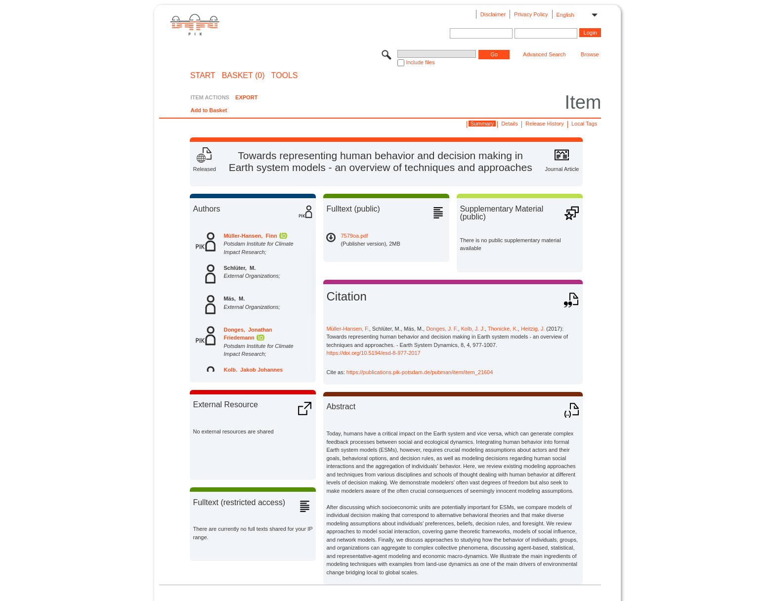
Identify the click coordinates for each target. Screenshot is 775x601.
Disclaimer (493, 14)
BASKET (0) (243, 76)
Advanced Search (544, 54)
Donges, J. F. (442, 329)
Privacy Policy (531, 14)
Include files (420, 62)
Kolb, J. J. (473, 329)
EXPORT (246, 97)
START (202, 76)
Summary (482, 124)
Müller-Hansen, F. (347, 329)
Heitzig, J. (533, 329)
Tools (284, 76)
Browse (590, 54)
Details (509, 124)
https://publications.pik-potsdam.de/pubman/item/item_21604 (419, 372)
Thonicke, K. (503, 329)
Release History (544, 124)
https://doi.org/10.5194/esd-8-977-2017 (373, 353)
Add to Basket (208, 110)
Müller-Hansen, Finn (250, 236)
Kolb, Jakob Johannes (253, 370)
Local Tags (584, 124)
